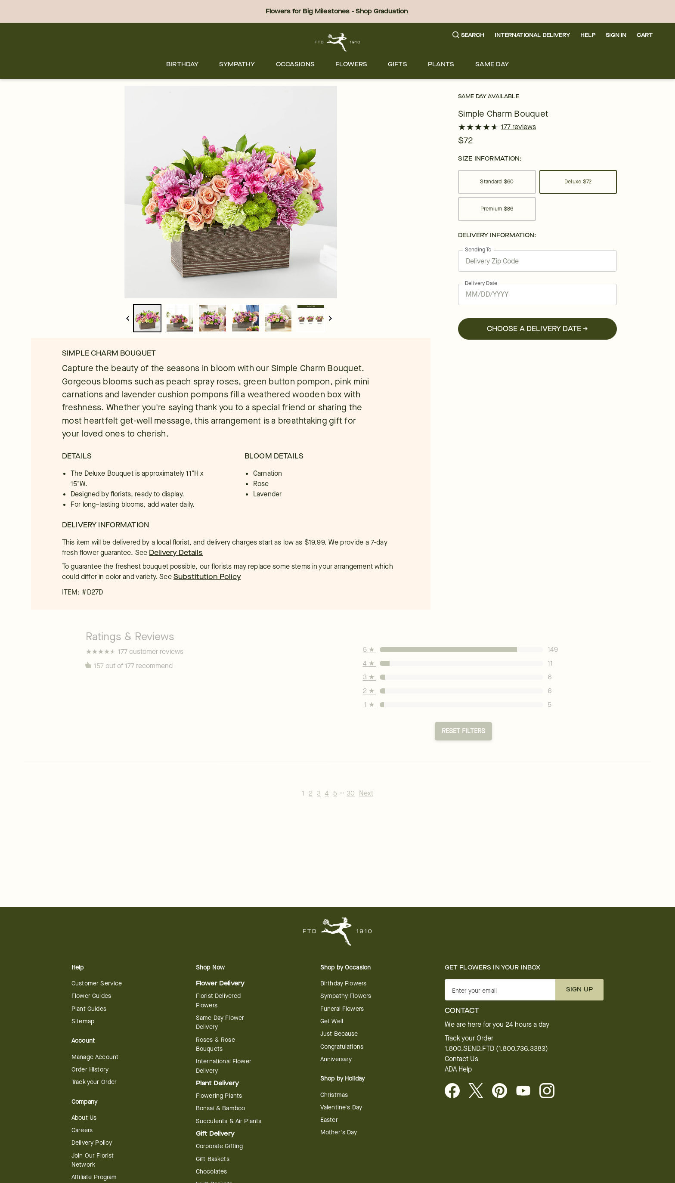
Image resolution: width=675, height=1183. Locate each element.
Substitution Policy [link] (207, 576)
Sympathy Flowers (345, 996)
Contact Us (461, 1059)
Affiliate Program (94, 1177)
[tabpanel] (230, 192)
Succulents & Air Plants (228, 1121)
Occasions (295, 64)
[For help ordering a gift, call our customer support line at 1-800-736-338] (337, 42)
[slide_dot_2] (212, 318)
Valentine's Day (341, 1107)
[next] (330, 318)
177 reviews (518, 127)
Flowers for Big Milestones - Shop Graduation (337, 11)
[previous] (127, 318)
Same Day (492, 64)
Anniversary (336, 1059)
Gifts (397, 64)
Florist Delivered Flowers (218, 1000)
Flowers (351, 64)
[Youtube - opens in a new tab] (527, 1091)
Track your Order (94, 1082)
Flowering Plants (219, 1096)
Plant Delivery (217, 1083)
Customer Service (96, 983)
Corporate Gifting (219, 1146)
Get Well (331, 1021)
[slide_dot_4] (278, 318)
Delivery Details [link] (176, 552)
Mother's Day (338, 1132)
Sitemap (82, 1021)
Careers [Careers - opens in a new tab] (82, 1130)
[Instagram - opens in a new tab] (550, 1091)
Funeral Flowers (342, 1009)
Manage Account (94, 1057)
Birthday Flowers (343, 983)
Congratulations (341, 1047)
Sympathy (237, 64)
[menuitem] (182, 64)
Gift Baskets (212, 1159)
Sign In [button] (616, 35)
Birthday (182, 64)
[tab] (230, 192)
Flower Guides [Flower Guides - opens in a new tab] (91, 996)
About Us (83, 1118)
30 (351, 793)
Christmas (334, 1095)
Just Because (339, 1034)
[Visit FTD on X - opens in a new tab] (479, 1091)
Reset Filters (463, 731)
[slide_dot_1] (180, 318)
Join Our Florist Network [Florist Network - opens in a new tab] (92, 1160)
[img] (230, 192)
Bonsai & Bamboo (220, 1108)
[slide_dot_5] (311, 318)
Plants (441, 64)
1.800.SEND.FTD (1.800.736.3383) (496, 1048)
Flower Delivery (220, 983)
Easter (329, 1120)
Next (366, 793)
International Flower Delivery (223, 1066)
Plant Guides (88, 1009)
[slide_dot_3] (245, 318)
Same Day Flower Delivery (220, 1022)
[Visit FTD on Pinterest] (503, 1091)
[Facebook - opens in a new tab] (456, 1091)
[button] (468, 35)
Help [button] (588, 35)
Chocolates (211, 1172)
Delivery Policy (91, 1143)
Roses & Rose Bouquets (215, 1044)
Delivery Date (481, 283)
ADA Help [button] (458, 1069)
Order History (89, 1069)
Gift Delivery (215, 1134)
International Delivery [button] (532, 35)
